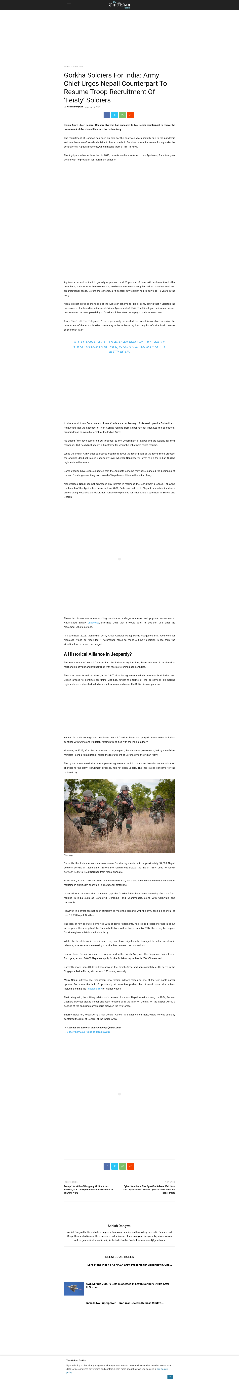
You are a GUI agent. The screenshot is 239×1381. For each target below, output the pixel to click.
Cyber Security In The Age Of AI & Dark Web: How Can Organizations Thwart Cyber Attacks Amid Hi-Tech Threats (149, 1189)
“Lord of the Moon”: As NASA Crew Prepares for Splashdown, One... (129, 1264)
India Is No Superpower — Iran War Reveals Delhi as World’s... (125, 1303)
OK (170, 1377)
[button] (69, 5)
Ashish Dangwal (75, 106)
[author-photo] (119, 1221)
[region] (119, 36)
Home (67, 66)
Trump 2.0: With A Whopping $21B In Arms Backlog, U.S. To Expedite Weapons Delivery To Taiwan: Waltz (88, 1189)
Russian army (94, 988)
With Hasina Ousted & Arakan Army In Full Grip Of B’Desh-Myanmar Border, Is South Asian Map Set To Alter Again (119, 347)
